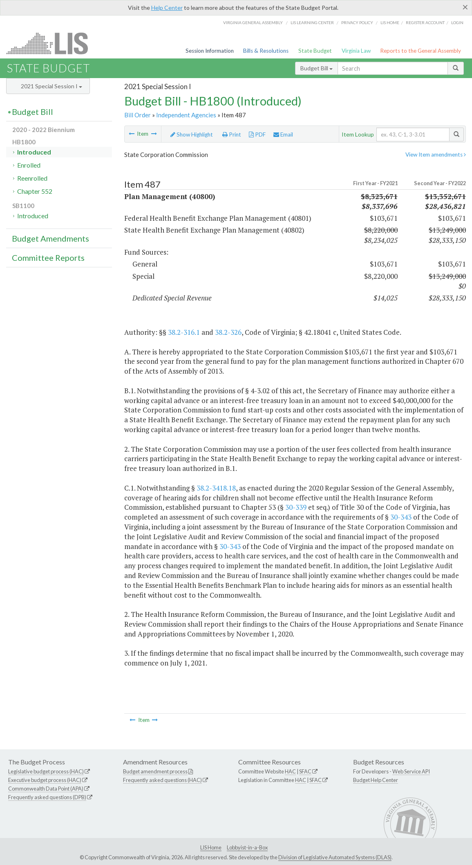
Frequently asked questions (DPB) (47, 797)
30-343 (401, 517)
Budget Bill (316, 68)
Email (283, 134)
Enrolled (28, 165)
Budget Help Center (375, 780)
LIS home (389, 22)
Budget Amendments (50, 238)
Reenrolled (32, 178)
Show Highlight (191, 134)
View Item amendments (435, 154)
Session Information (210, 50)
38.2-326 (228, 332)
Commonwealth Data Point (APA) (45, 788)
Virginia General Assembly (253, 22)
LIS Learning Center (312, 22)
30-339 (295, 507)
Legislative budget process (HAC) (46, 771)
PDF (257, 134)
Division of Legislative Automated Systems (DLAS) (334, 857)
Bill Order (137, 115)
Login (457, 22)
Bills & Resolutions (266, 50)
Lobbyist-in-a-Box (247, 847)
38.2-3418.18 (216, 488)
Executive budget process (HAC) (44, 780)
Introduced (34, 152)
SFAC (305, 771)
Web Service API (411, 771)
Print (231, 134)
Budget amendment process (155, 771)
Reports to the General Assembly (420, 50)
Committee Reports (48, 257)
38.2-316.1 (184, 332)
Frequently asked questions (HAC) (162, 780)
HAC (290, 771)
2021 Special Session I (51, 86)
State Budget (315, 50)
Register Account (425, 22)
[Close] (465, 7)
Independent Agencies (186, 115)
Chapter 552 (34, 191)
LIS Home (210, 847)
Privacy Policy (357, 22)
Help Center (167, 7)
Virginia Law (356, 50)
